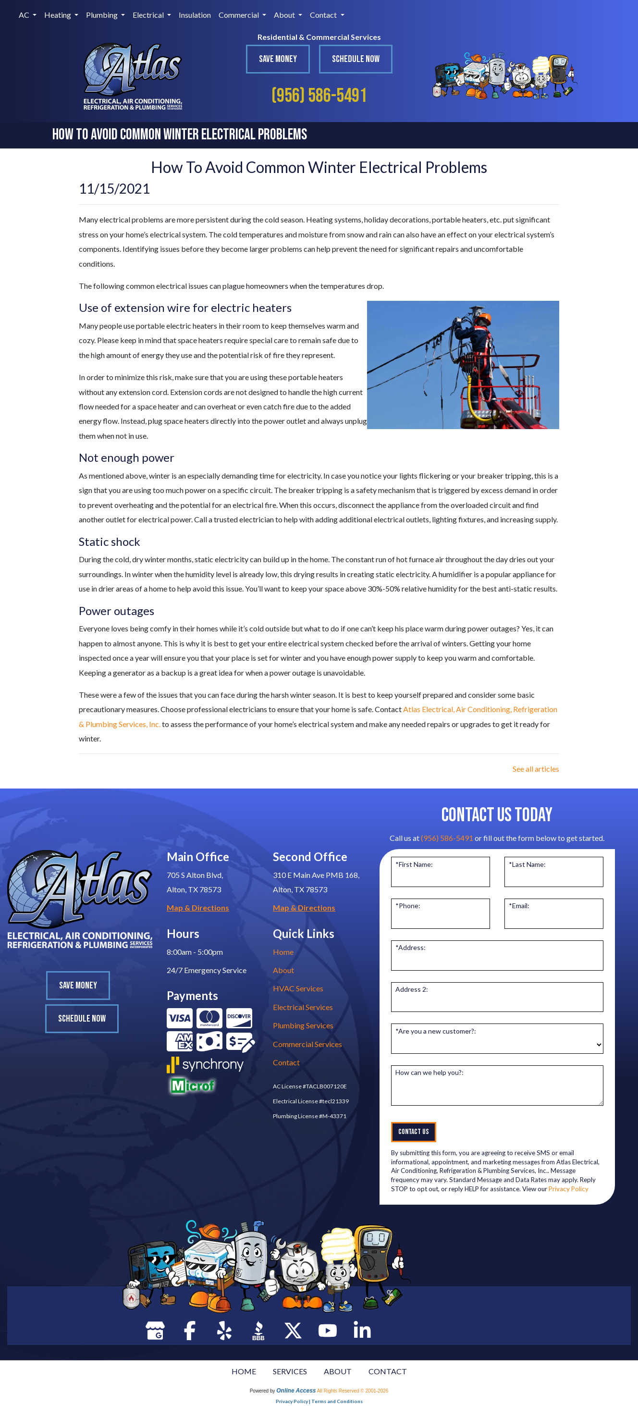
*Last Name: (527, 864)
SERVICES (290, 1371)
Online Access (296, 1390)
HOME (244, 1371)
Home (283, 951)
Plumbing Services (303, 1025)
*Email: (519, 905)
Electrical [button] (149, 14)
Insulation (195, 14)
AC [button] (25, 14)
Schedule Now (356, 59)
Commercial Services (307, 1043)
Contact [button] (324, 14)
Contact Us (413, 1131)
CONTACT (387, 1371)
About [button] (285, 14)
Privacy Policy (569, 1189)
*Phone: (407, 905)
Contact (286, 1062)
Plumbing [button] (102, 14)
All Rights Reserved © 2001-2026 (353, 1391)
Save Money (278, 59)
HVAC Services (298, 988)
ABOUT (338, 1371)
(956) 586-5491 (319, 96)
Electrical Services (303, 1006)
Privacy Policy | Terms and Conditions (319, 1401)
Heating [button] (58, 14)
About (283, 969)
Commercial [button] (239, 14)
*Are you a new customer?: (435, 1031)
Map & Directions (198, 907)
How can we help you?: (429, 1072)
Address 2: (411, 989)
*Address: (410, 947)
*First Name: (414, 864)
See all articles (536, 768)
